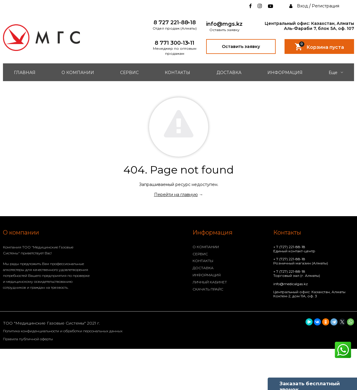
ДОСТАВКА (229, 72)
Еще (336, 72)
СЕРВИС (129, 72)
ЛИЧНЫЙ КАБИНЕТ (210, 282)
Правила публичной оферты (28, 339)
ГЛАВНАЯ (24, 72)
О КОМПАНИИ (78, 72)
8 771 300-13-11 (174, 43)
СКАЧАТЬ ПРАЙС (208, 289)
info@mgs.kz (224, 24)
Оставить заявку (241, 46)
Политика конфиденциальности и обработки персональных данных (62, 331)
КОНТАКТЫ (177, 72)
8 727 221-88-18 (175, 23)
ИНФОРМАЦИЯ (285, 72)
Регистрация (325, 6)
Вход (302, 6)
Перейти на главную (176, 194)
